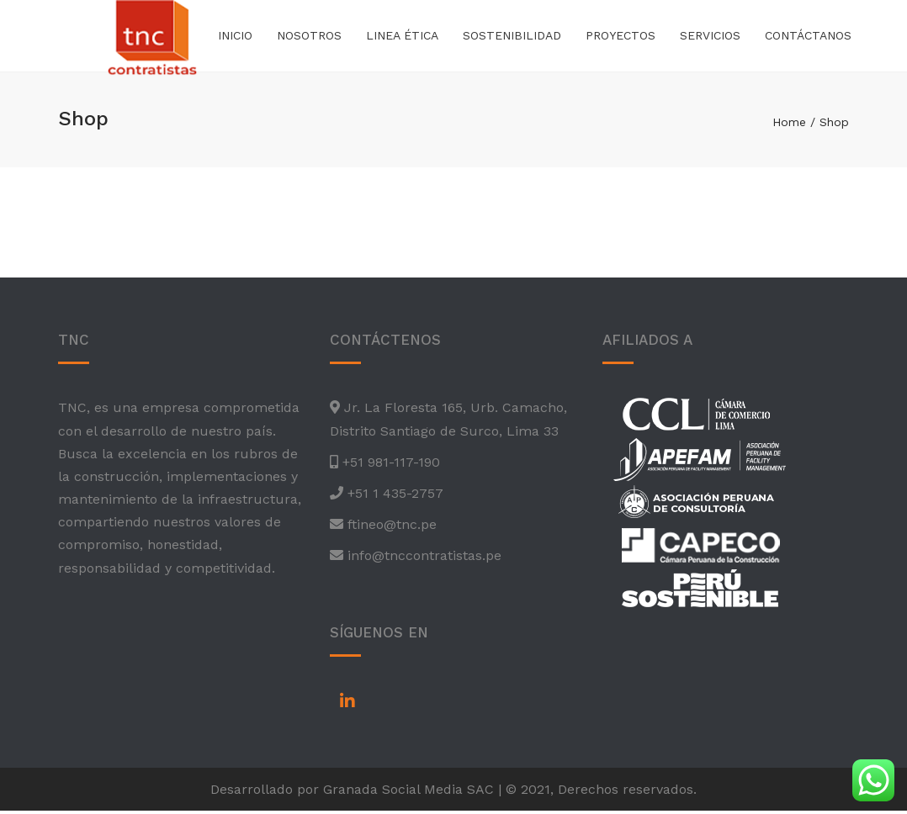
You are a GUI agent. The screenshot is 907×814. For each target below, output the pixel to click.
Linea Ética (402, 37)
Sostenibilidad (512, 37)
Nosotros (309, 37)
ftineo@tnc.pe (390, 528)
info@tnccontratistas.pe (422, 559)
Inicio (235, 37)
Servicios (710, 37)
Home (789, 125)
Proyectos (620, 37)
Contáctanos (808, 37)
